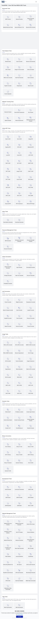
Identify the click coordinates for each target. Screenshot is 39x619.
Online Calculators (6, 256)
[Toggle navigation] (36, 2)
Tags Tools (4, 596)
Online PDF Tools (6, 128)
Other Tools (5, 211)
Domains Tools (5, 401)
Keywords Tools (6, 8)
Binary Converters (6, 436)
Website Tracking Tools (8, 101)
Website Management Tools (9, 513)
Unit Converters (6, 291)
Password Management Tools (9, 230)
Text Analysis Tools (7, 50)
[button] (5, 2)
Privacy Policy (20, 614)
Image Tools (5, 334)
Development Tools (7, 478)
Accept (19, 616)
